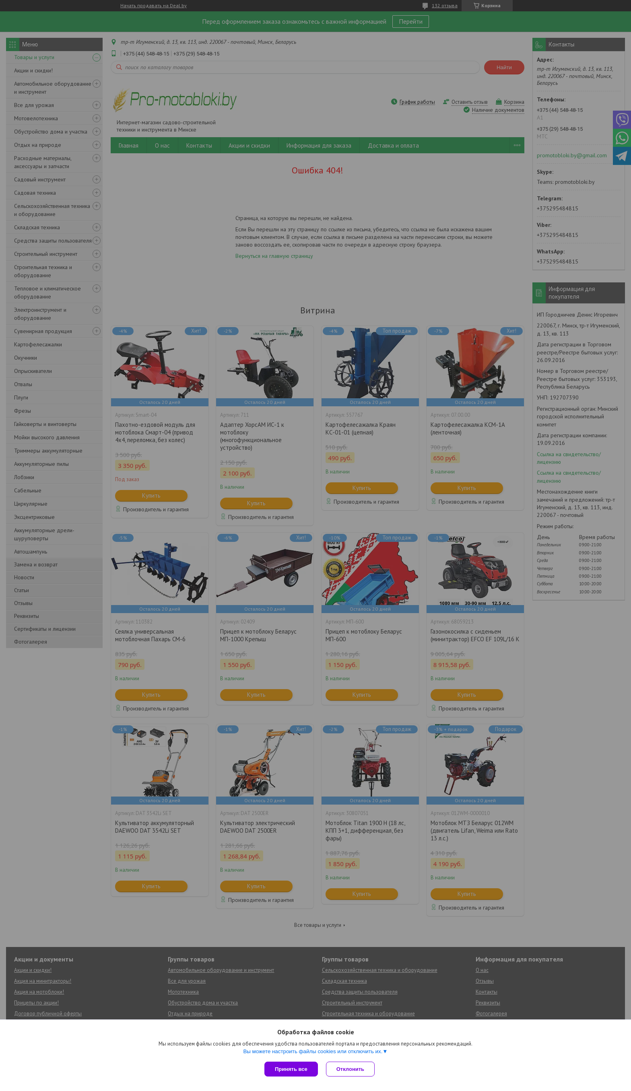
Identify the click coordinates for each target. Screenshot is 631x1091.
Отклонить (350, 1069)
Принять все (291, 1069)
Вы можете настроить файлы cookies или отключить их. (312, 1051)
